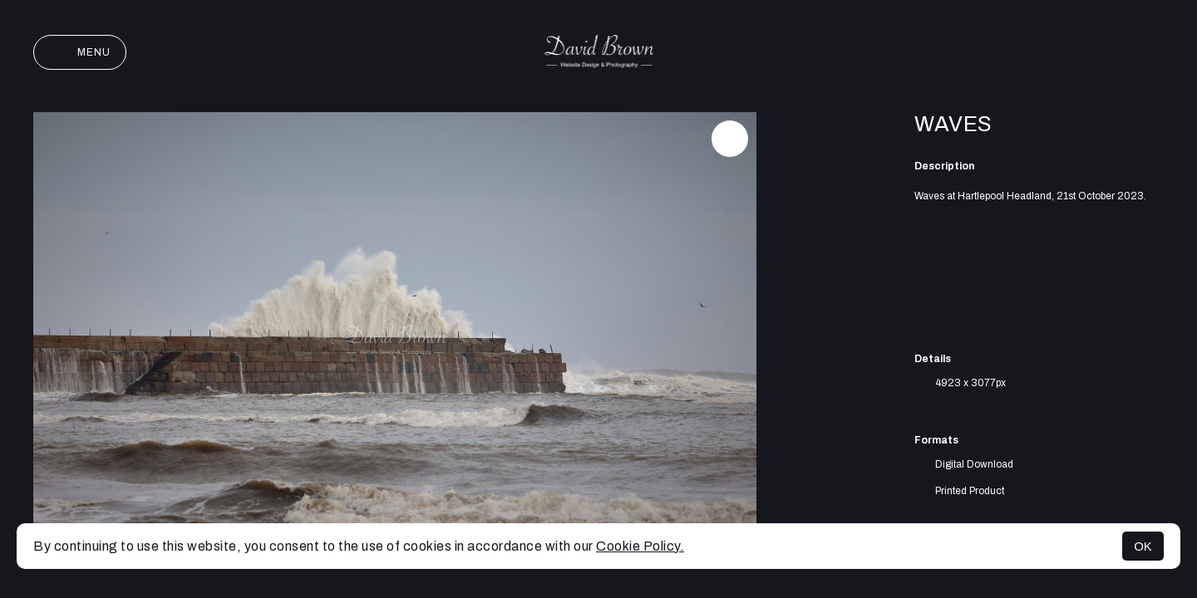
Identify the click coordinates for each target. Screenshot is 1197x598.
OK (1143, 546)
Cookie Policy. (640, 546)
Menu (80, 52)
